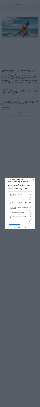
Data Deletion (15, 227)
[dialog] (20, 203)
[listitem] (20, 192)
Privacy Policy (24, 227)
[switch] (30, 194)
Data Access (19, 227)
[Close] (33, 179)
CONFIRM (14, 224)
